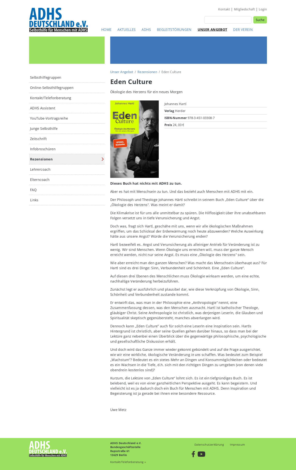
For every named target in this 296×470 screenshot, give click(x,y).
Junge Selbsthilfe (44, 128)
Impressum (237, 444)
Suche (260, 20)
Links (34, 200)
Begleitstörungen (174, 29)
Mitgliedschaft (244, 9)
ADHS (146, 29)
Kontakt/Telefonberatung (50, 98)
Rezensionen (147, 72)
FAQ (33, 190)
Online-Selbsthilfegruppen (51, 87)
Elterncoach (39, 179)
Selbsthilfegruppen (45, 77)
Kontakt (224, 9)
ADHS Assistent (42, 108)
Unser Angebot (212, 29)
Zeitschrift (38, 138)
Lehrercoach (40, 169)
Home (106, 29)
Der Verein (243, 29)
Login (263, 9)
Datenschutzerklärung (209, 444)
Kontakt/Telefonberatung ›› (128, 462)
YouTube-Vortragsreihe (49, 118)
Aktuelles (126, 29)
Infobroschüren (42, 149)
